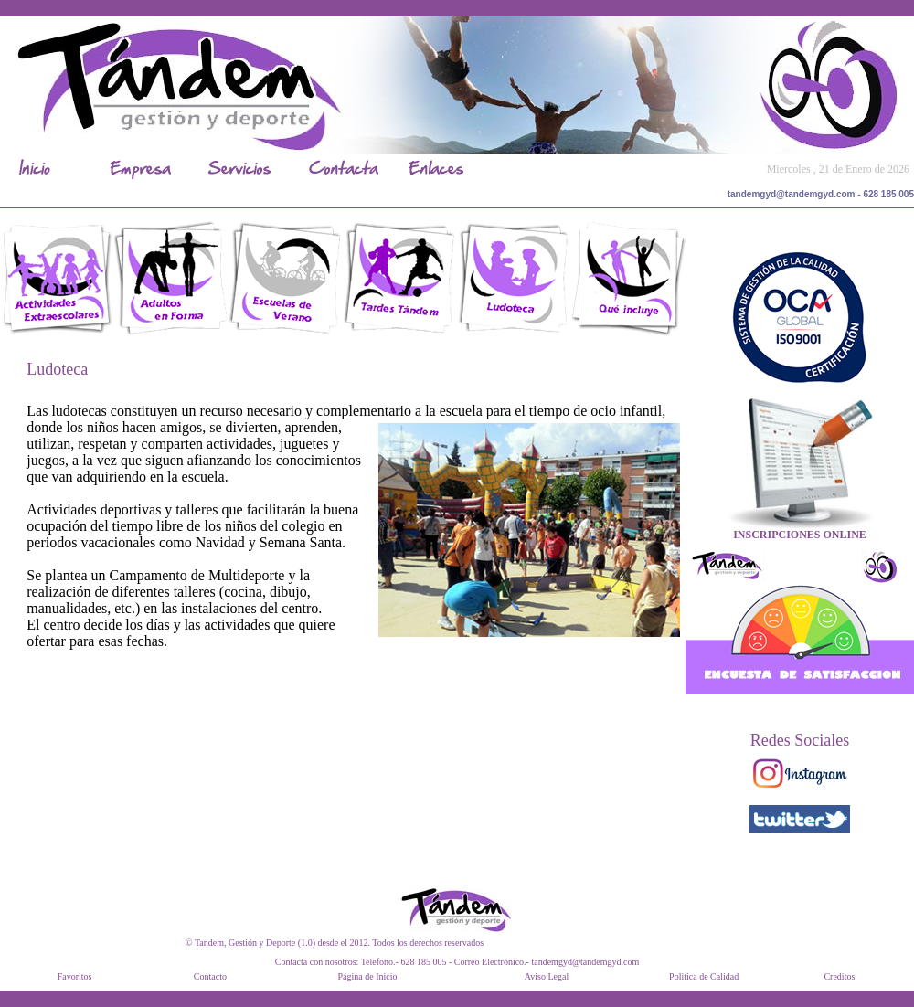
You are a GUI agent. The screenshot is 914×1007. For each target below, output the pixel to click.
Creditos (839, 976)
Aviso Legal (547, 976)
